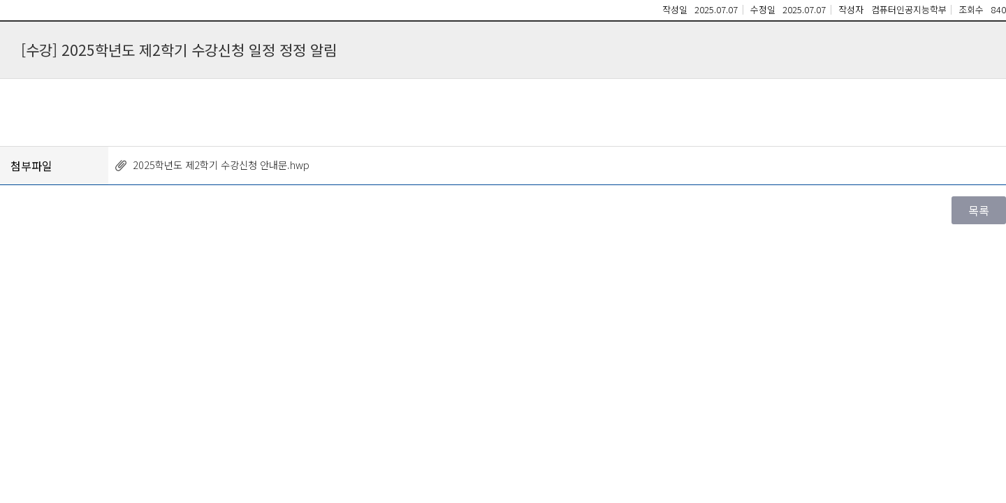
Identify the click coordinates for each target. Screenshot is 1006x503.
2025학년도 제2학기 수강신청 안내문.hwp (221, 164)
